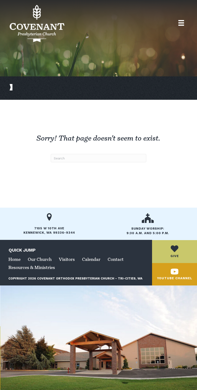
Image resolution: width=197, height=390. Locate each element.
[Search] (98, 158)
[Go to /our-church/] (147, 225)
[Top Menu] (181, 23)
